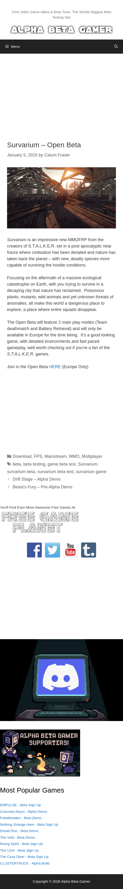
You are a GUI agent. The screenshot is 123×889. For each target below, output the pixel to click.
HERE (55, 366)
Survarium (87, 464)
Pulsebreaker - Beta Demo (21, 818)
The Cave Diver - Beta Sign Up (24, 857)
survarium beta (21, 471)
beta (17, 464)
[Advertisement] (61, 94)
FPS (38, 456)
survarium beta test (55, 471)
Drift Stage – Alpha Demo (37, 479)
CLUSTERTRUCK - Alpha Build (24, 863)
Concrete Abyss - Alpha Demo (23, 811)
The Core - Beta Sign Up (19, 850)
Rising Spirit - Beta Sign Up (21, 844)
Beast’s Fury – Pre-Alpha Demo (42, 487)
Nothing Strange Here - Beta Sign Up (29, 824)
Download (22, 456)
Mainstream (56, 456)
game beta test (62, 464)
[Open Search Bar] (116, 47)
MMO (74, 456)
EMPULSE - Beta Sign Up (20, 805)
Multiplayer (92, 456)
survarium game (91, 471)
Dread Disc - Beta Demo (19, 831)
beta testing (34, 464)
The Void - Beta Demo (17, 837)
